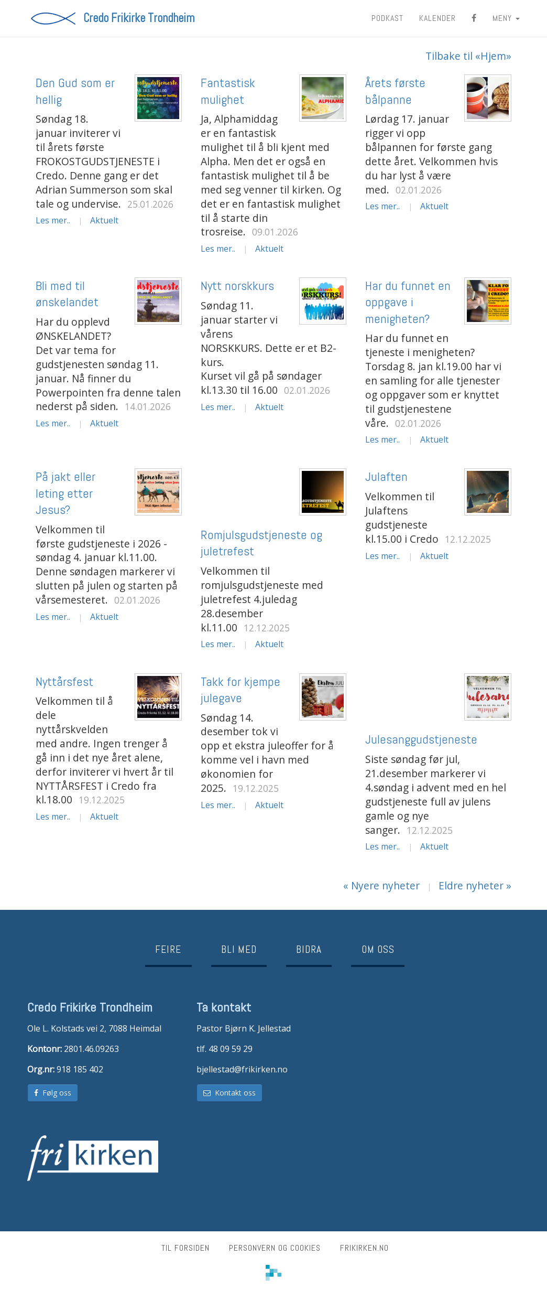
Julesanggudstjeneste (421, 739)
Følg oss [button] (52, 1093)
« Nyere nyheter (381, 885)
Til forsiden (185, 1247)
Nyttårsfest (64, 681)
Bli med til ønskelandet (67, 293)
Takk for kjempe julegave (240, 689)
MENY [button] (506, 18)
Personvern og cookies (275, 1247)
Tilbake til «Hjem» (468, 56)
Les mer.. (53, 220)
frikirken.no (364, 1247)
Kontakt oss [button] (229, 1093)
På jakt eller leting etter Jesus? (65, 492)
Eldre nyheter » (475, 885)
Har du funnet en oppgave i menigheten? (408, 301)
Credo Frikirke (138, 18)
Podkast (387, 18)
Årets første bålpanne (395, 90)
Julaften (386, 476)
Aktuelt (104, 220)
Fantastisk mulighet (228, 90)
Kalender (437, 18)
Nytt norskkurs (237, 285)
